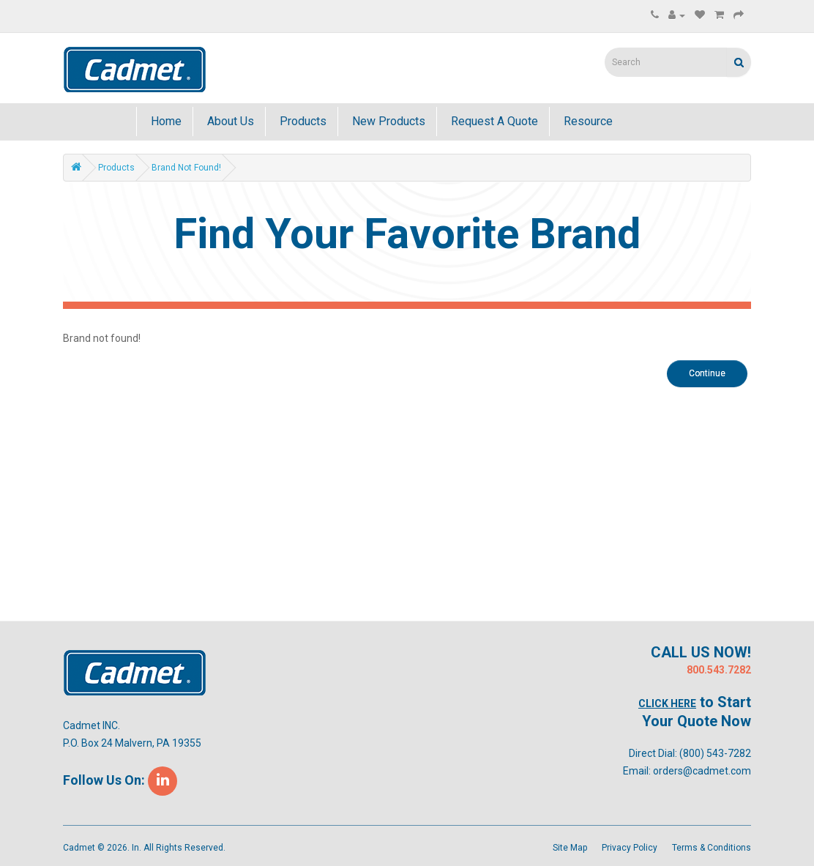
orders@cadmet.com (702, 771)
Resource (587, 121)
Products (301, 121)
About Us (229, 121)
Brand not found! (186, 168)
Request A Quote (493, 121)
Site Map (570, 848)
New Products (387, 121)
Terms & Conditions (711, 848)
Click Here (667, 703)
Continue (707, 373)
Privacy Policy (629, 848)
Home (165, 121)
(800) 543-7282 (715, 753)
